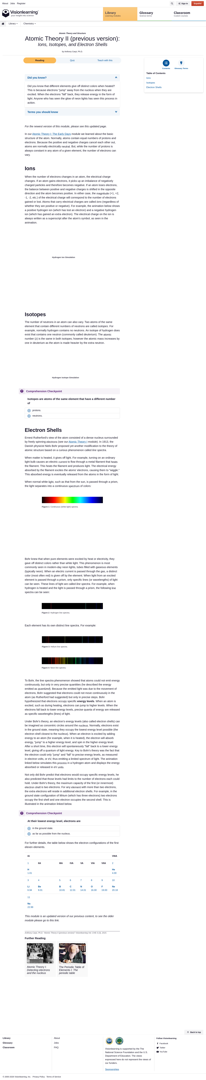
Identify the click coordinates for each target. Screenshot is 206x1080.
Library (12, 23)
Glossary (7, 1043)
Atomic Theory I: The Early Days (51, 133)
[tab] (166, 64)
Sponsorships (112, 1069)
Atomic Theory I (78, 441)
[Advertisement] (174, 114)
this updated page (95, 126)
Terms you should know (42, 112)
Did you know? (36, 77)
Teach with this (104, 60)
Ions (148, 78)
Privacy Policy (39, 1077)
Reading (39, 60)
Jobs (12, 3)
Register (21, 3)
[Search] (172, 3)
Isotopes (150, 82)
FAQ (56, 1047)
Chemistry (29, 23)
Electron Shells (154, 87)
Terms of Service (53, 1077)
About (5, 3)
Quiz (72, 60)
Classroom (8, 1047)
